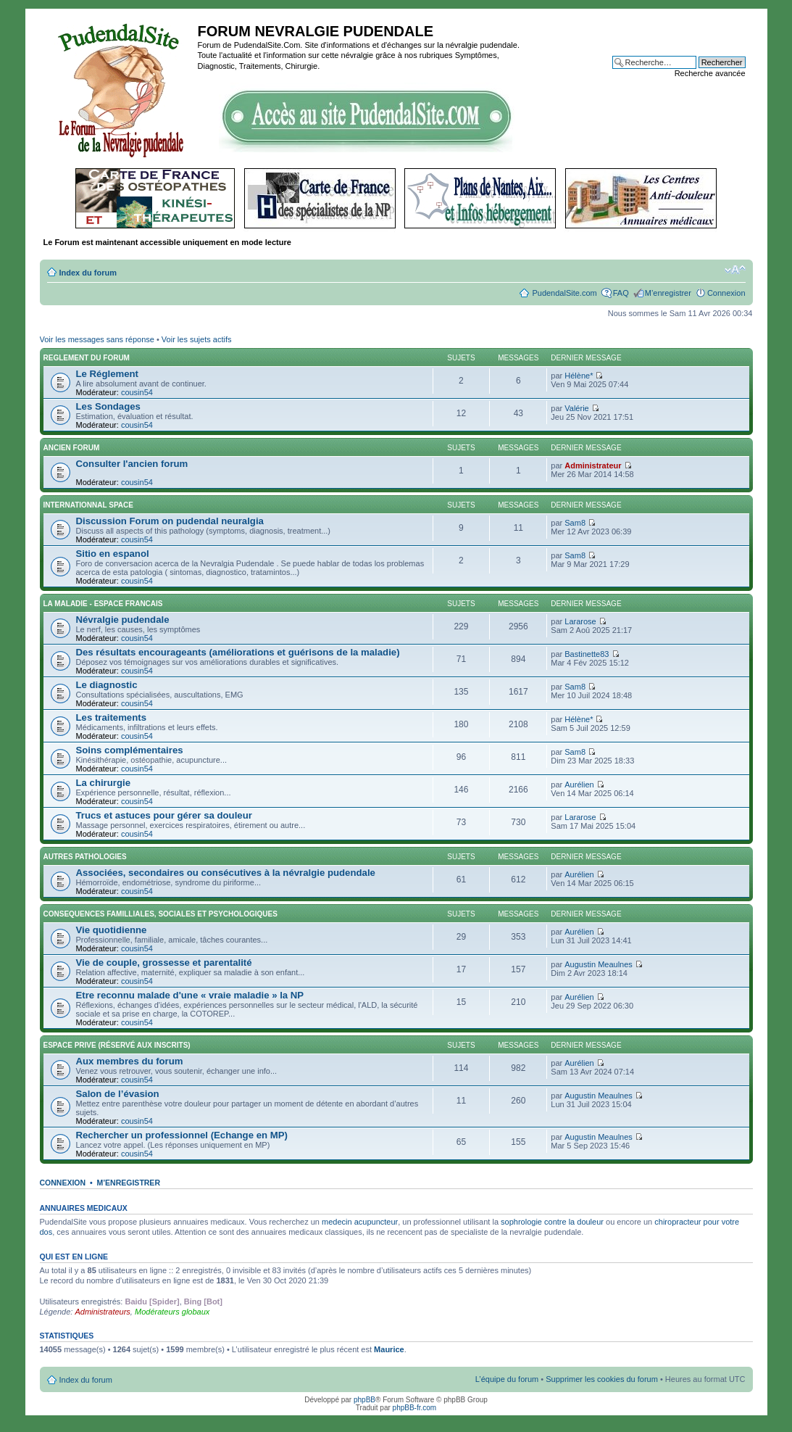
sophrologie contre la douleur (552, 1221)
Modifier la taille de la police (735, 269)
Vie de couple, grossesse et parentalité (164, 962)
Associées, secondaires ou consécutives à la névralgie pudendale (225, 872)
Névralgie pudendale (123, 619)
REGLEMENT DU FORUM (86, 358)
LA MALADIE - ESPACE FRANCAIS (103, 604)
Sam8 (574, 522)
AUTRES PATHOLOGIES (85, 857)
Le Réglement (107, 373)
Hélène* (578, 375)
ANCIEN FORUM (71, 448)
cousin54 (137, 392)
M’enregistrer (668, 293)
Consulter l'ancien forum (132, 463)
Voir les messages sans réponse (97, 339)
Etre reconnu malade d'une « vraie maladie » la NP (190, 995)
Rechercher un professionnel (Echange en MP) (182, 1135)
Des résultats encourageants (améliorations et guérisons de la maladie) (238, 652)
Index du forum (88, 272)
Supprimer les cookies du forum (602, 1379)
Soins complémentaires (129, 750)
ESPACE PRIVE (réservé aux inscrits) (117, 1045)
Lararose (580, 621)
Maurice (389, 1349)
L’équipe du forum (506, 1379)
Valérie (576, 408)
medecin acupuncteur (360, 1221)
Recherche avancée (710, 73)
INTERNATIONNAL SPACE (88, 505)
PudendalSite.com (564, 293)
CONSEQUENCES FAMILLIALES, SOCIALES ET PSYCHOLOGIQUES (160, 914)
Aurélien (578, 784)
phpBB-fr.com (415, 1408)
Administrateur (592, 465)
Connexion (726, 293)
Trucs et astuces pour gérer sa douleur (164, 815)
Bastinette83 (586, 654)
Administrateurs (102, 1311)
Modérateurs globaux (172, 1311)
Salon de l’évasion (117, 1093)
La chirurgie (103, 782)
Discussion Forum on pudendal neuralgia (170, 521)
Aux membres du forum (129, 1061)
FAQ (621, 293)
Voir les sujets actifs (197, 339)
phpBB (364, 1400)
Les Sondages (108, 406)
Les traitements (111, 717)
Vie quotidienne (111, 929)
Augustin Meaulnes (598, 964)
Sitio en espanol (112, 553)
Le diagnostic (107, 684)
